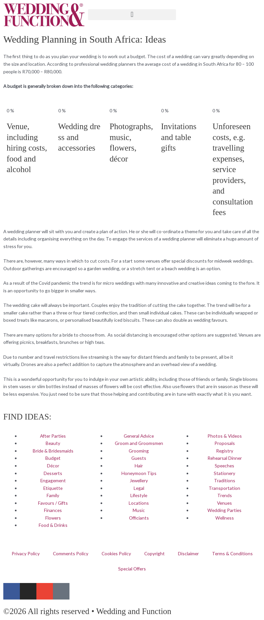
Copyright (154, 553)
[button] (132, 14)
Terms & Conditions (232, 553)
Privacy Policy (26, 553)
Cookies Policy (116, 553)
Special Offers (132, 568)
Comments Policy (70, 553)
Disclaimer (188, 553)
